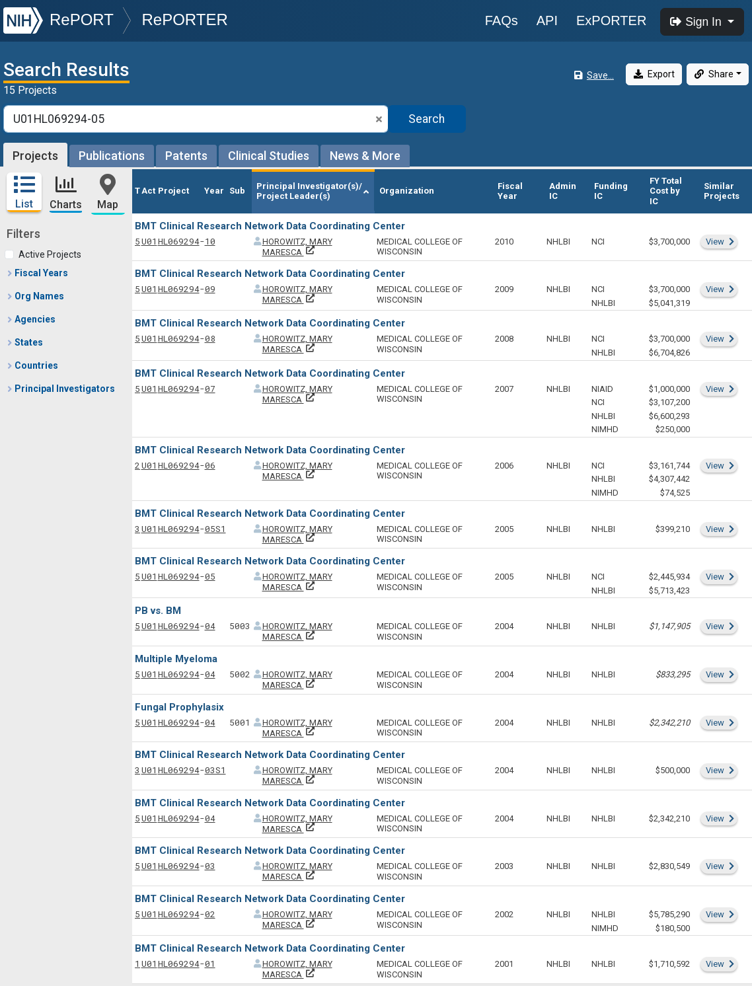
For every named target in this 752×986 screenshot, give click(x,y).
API (547, 20)
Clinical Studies (268, 156)
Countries (32, 365)
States (24, 342)
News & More (365, 156)
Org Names (35, 296)
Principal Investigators (60, 388)
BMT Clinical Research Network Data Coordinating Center (270, 226)
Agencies (30, 319)
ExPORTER (611, 20)
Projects (35, 156)
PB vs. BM (158, 611)
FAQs (501, 20)
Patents (186, 156)
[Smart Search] (196, 119)
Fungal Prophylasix (179, 707)
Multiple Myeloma (176, 659)
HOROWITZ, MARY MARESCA (297, 247)
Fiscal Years (37, 273)
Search (426, 119)
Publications (112, 156)
